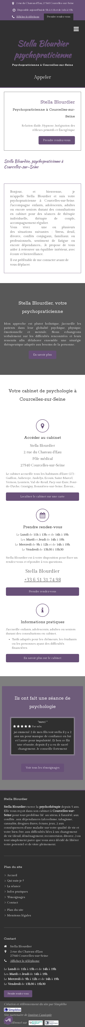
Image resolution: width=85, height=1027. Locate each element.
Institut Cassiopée (40, 1015)
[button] (8, 1020)
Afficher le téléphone (27, 16)
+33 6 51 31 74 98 (42, 580)
